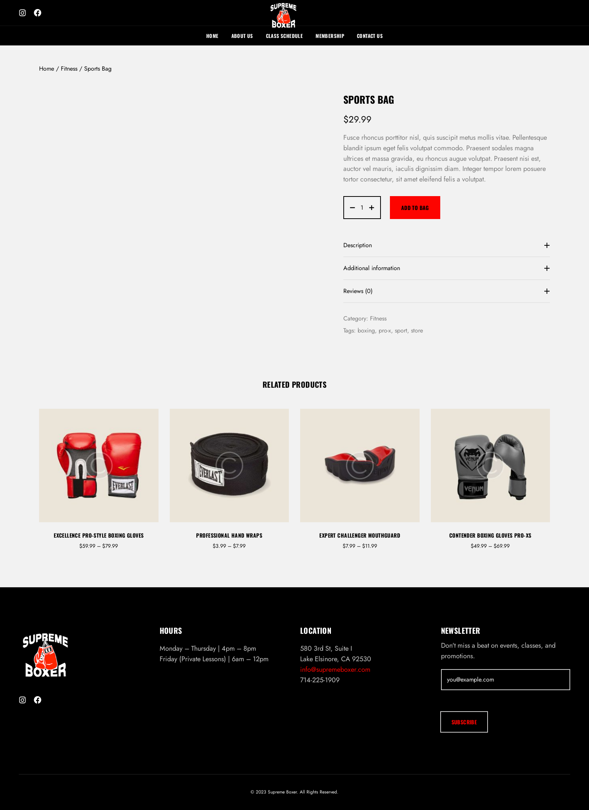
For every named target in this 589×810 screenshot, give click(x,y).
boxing (366, 330)
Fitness (69, 68)
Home (212, 35)
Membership (330, 35)
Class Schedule (284, 35)
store (417, 330)
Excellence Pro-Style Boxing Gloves (98, 535)
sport (401, 330)
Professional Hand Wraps (229, 535)
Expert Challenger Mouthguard (359, 535)
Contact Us (370, 35)
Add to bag (415, 208)
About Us (242, 35)
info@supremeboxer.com (335, 669)
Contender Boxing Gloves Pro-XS (490, 535)
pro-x (385, 330)
